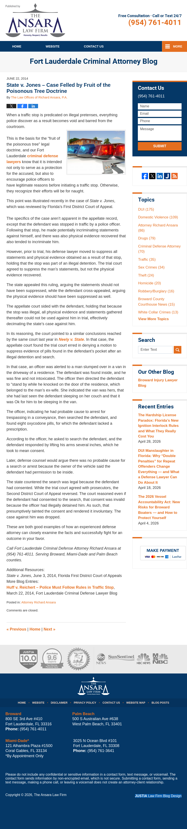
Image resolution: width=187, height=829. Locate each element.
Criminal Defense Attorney (159, 249)
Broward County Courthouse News (156, 301)
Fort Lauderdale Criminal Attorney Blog (35, 20)
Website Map (135, 702)
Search (177, 350)
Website (53, 46)
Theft (146, 275)
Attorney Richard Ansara (38, 602)
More (177, 46)
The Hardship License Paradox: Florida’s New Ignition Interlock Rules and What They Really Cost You (158, 425)
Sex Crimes (151, 267)
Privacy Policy (85, 702)
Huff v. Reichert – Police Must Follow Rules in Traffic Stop (60, 587)
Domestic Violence (158, 217)
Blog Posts (160, 702)
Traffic (147, 259)
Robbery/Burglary (156, 291)
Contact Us (111, 702)
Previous (16, 629)
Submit (159, 146)
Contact (94, 46)
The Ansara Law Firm (50, 795)
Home (16, 46)
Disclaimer (59, 702)
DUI (146, 209)
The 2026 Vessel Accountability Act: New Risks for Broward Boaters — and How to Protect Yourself (159, 507)
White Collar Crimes (158, 312)
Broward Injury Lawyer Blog (158, 382)
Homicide (149, 283)
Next (49, 629)
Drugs (146, 238)
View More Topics (153, 319)
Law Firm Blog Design (158, 796)
